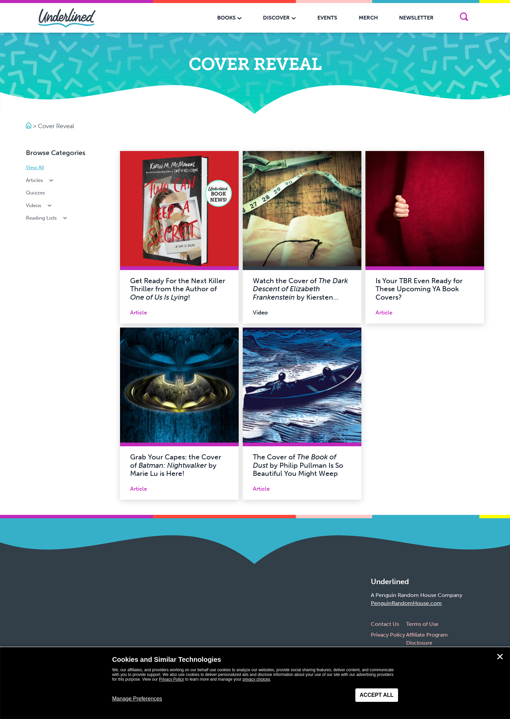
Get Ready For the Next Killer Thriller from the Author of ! (177, 289)
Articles (40, 180)
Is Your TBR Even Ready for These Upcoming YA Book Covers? (419, 289)
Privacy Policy (388, 635)
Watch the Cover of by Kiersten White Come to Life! (300, 293)
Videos (39, 205)
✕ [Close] (500, 656)
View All (35, 167)
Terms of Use (422, 624)
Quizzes (35, 193)
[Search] (464, 18)
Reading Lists (47, 218)
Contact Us (385, 624)
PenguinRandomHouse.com (406, 603)
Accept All (377, 695)
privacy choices (256, 679)
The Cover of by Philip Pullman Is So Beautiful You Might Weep (298, 465)
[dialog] (255, 683)
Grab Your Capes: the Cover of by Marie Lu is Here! (175, 465)
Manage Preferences (137, 699)
